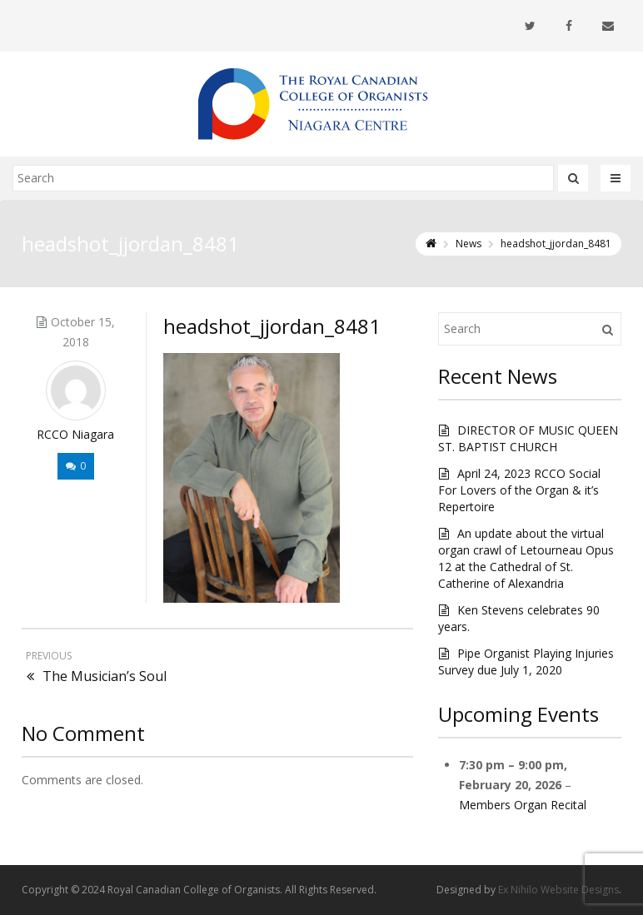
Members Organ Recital (522, 805)
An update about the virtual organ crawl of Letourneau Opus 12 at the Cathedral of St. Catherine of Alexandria (526, 558)
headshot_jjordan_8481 (272, 326)
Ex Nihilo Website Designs (558, 890)
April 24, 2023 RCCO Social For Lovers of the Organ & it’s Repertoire (519, 490)
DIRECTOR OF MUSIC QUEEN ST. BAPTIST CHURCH (528, 438)
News (468, 243)
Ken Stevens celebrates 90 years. (519, 618)
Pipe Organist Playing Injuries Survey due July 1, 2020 (526, 661)
